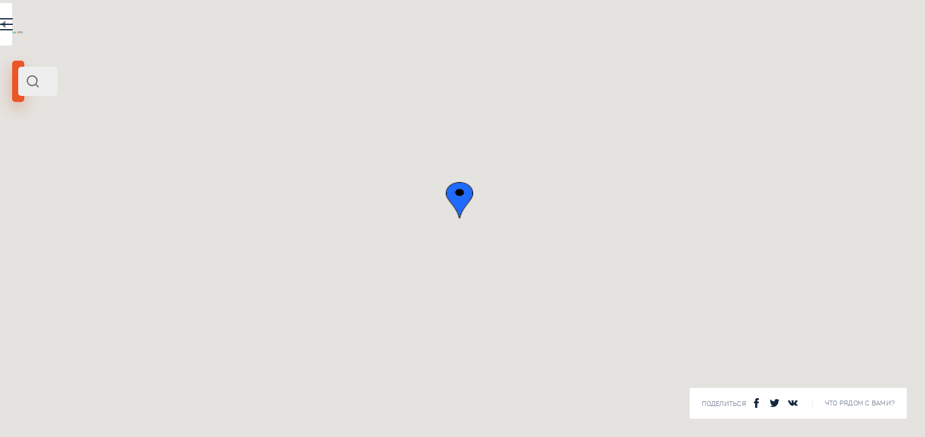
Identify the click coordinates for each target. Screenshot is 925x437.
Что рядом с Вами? (860, 403)
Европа (63, 169)
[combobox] (212, 81)
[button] (674, 200)
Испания (32, 169)
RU (337, 26)
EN (363, 26)
